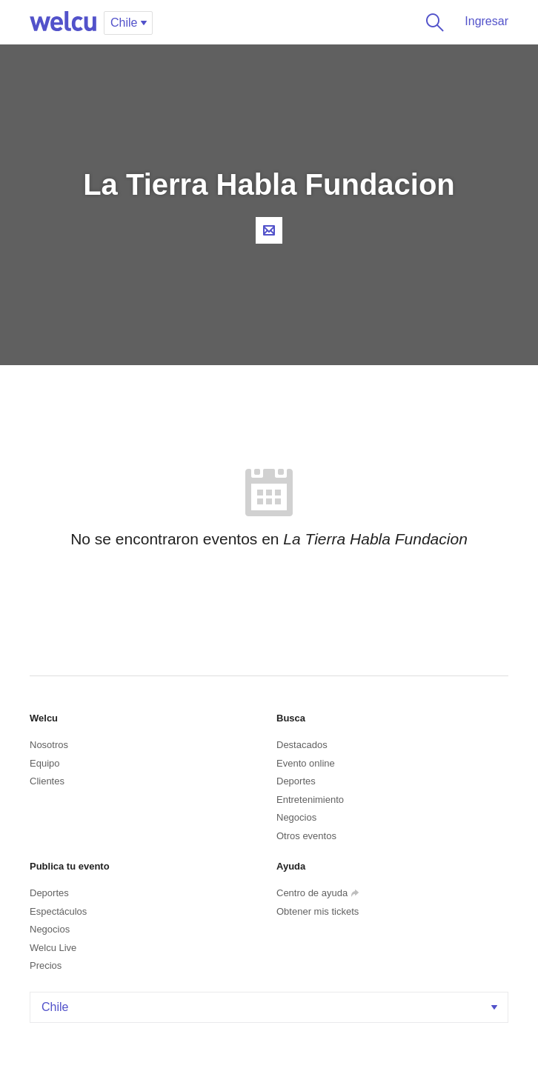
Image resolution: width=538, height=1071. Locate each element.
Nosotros (49, 744)
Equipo (44, 763)
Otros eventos (306, 835)
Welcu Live (53, 947)
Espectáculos (58, 911)
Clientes (47, 781)
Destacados (302, 744)
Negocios (296, 817)
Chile (270, 1007)
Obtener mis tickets (317, 911)
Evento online (305, 763)
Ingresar (486, 21)
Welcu (63, 22)
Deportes (296, 781)
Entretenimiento (310, 799)
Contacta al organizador (269, 230)
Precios (46, 965)
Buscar (432, 22)
